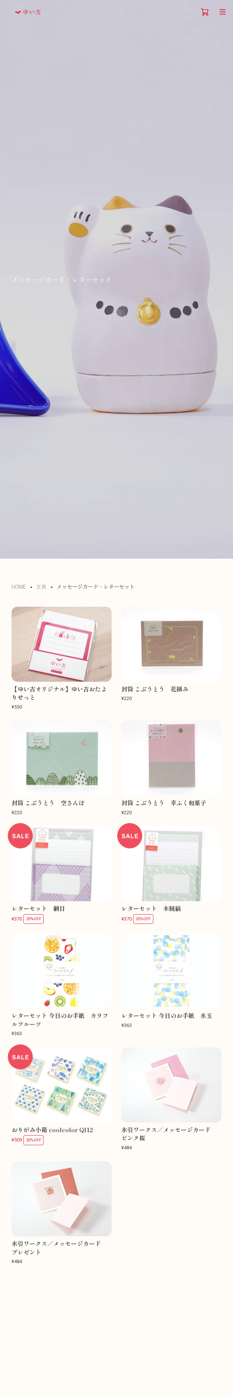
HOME (19, 587)
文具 (41, 587)
